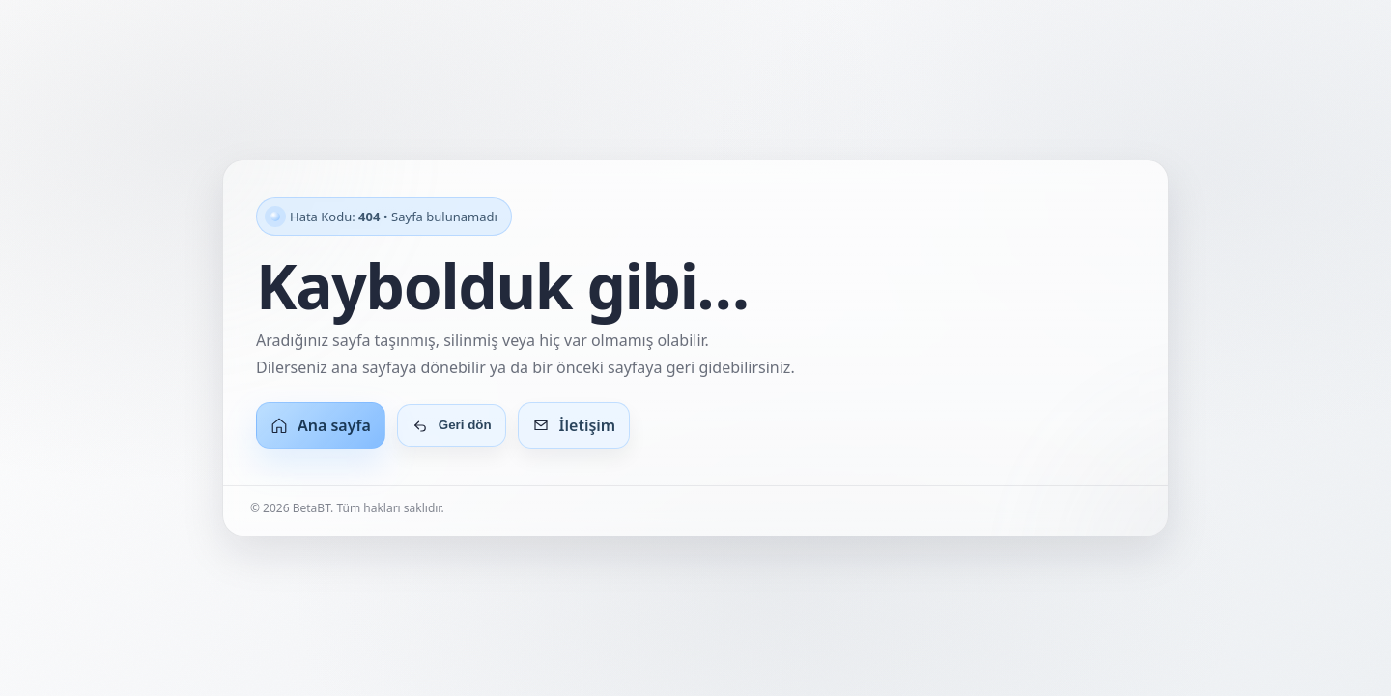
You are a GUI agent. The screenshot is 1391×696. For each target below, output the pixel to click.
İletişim (574, 425)
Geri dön (452, 425)
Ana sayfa (320, 425)
